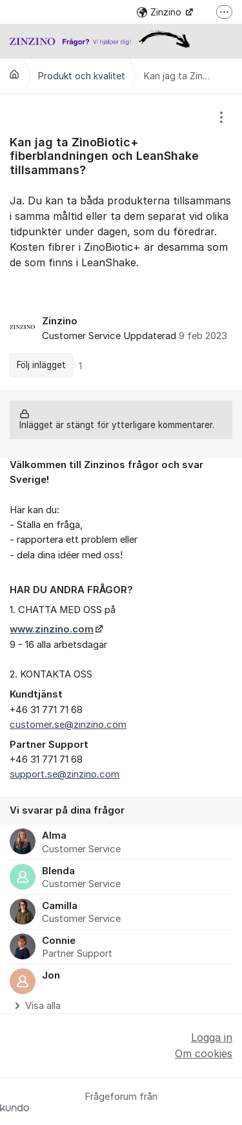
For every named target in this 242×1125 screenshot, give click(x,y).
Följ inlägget (41, 365)
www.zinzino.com (52, 629)
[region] (121, 242)
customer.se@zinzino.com (68, 724)
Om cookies (203, 1053)
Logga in (211, 1037)
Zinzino (160, 11)
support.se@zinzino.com (64, 774)
